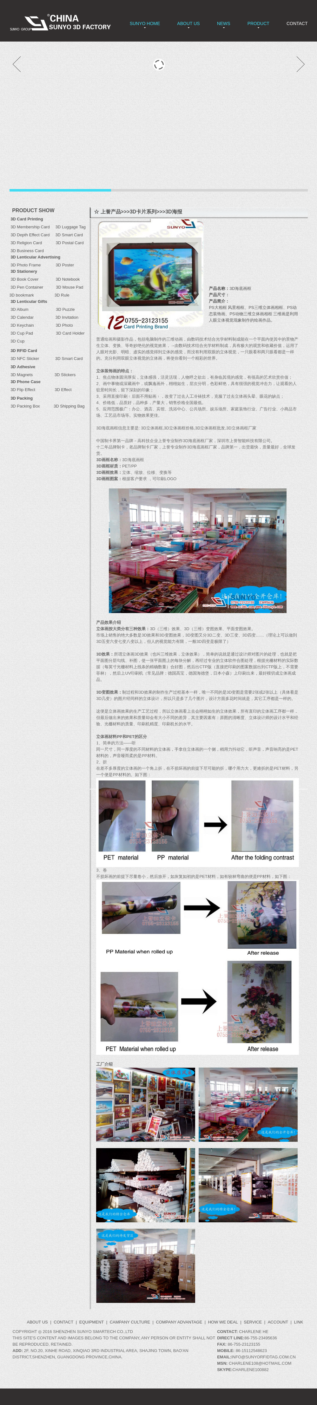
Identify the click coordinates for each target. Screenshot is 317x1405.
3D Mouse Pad (69, 287)
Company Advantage (179, 1322)
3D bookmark (22, 295)
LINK (298, 1322)
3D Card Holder (62, 333)
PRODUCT (258, 23)
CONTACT (297, 23)
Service (253, 1322)
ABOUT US (188, 23)
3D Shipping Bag (69, 406)
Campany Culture (130, 1322)
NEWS (223, 23)
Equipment (91, 1322)
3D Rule (61, 295)
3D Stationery (23, 271)
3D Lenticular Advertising (35, 257)
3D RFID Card (23, 350)
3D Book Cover (24, 279)
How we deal (223, 1322)
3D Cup (17, 341)
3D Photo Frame (33, 265)
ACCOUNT (278, 1322)
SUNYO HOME (145, 23)
